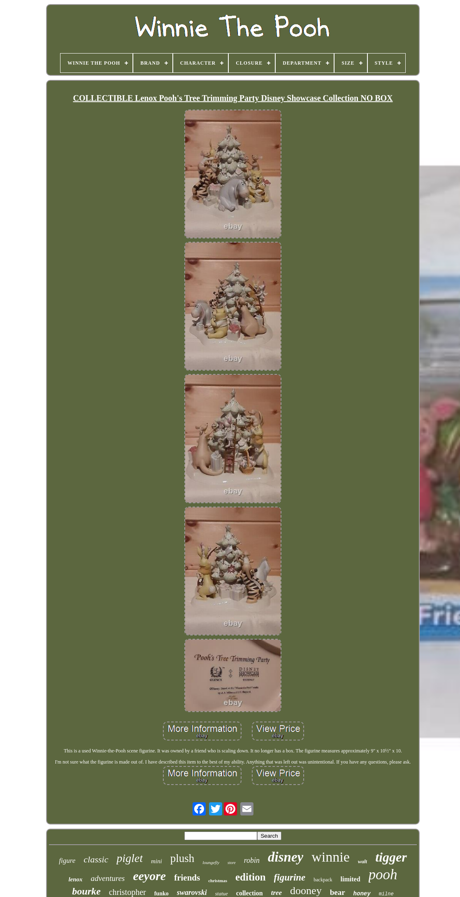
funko (161, 893)
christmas (217, 880)
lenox (75, 879)
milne (386, 894)
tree (276, 893)
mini (156, 861)
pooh (383, 875)
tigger (391, 857)
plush (182, 858)
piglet (129, 858)
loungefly (210, 862)
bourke (86, 891)
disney (285, 857)
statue (221, 893)
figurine (290, 877)
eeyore (149, 876)
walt (362, 861)
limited (350, 879)
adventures (108, 878)
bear (337, 892)
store (232, 862)
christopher (127, 892)
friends (187, 878)
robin (252, 860)
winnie (330, 856)
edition (250, 877)
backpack (323, 880)
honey (362, 893)
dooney (306, 891)
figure (67, 860)
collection (249, 893)
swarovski (192, 892)
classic (96, 859)
